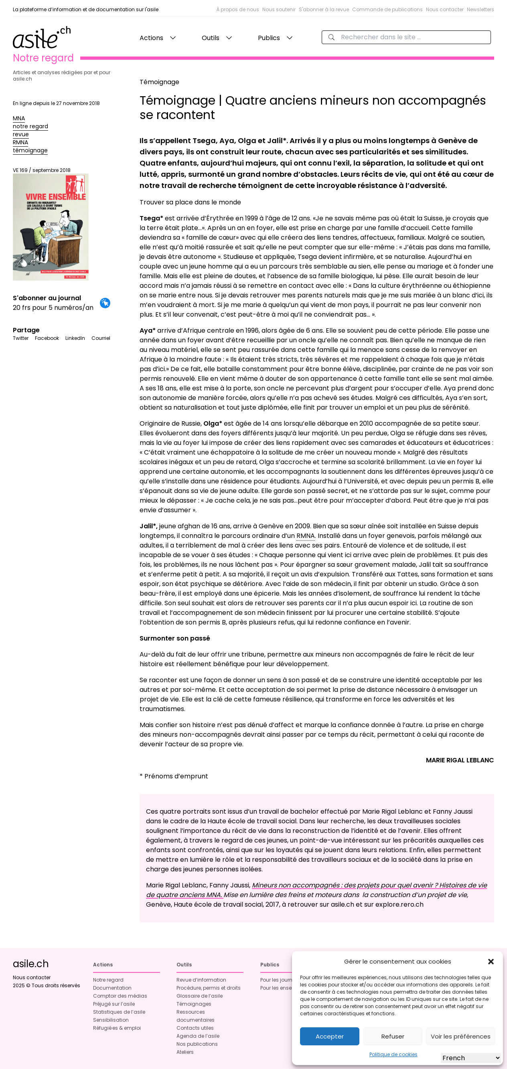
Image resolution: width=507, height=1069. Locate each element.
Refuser (392, 1036)
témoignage (30, 150)
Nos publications (197, 1044)
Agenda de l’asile (197, 1036)
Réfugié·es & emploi (117, 1028)
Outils (210, 37)
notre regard (30, 126)
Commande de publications (387, 9)
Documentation (112, 987)
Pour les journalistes (284, 979)
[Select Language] (471, 1058)
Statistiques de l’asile (119, 1011)
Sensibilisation (111, 1019)
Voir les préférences (461, 1036)
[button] (491, 962)
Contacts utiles (195, 1028)
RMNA (20, 142)
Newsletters (480, 9)
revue (21, 134)
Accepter (330, 1036)
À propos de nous (237, 9)
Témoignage (159, 82)
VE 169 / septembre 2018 (51, 224)
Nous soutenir (279, 9)
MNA (19, 118)
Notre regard (108, 979)
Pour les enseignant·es (287, 987)
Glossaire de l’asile (199, 995)
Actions (151, 37)
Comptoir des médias (120, 995)
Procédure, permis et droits (208, 987)
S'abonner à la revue (324, 9)
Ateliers (185, 1052)
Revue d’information (201, 979)
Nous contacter (445, 9)
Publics (269, 37)
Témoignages (193, 1003)
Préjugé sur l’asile (114, 1003)
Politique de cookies (393, 1054)
